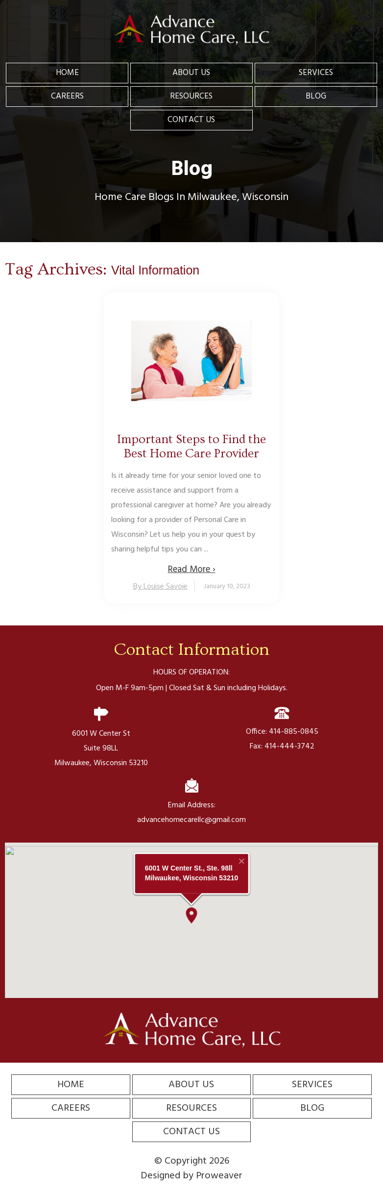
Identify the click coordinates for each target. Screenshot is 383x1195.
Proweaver (219, 1176)
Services (316, 72)
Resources (191, 96)
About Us (191, 72)
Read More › (191, 569)
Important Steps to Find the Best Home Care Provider (191, 446)
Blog (316, 96)
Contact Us (191, 119)
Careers (67, 96)
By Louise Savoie (160, 586)
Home (67, 72)
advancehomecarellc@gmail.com (191, 820)
